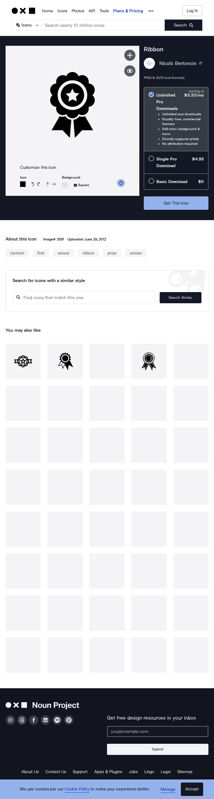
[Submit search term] (183, 25)
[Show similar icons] (129, 70)
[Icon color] (23, 184)
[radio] (176, 119)
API (92, 10)
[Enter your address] (157, 731)
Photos (78, 10)
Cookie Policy (77, 789)
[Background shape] (81, 185)
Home (47, 10)
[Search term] (103, 25)
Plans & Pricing (128, 10)
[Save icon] (129, 55)
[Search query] (84, 297)
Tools (104, 10)
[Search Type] (26, 25)
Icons (62, 10)
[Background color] (65, 185)
